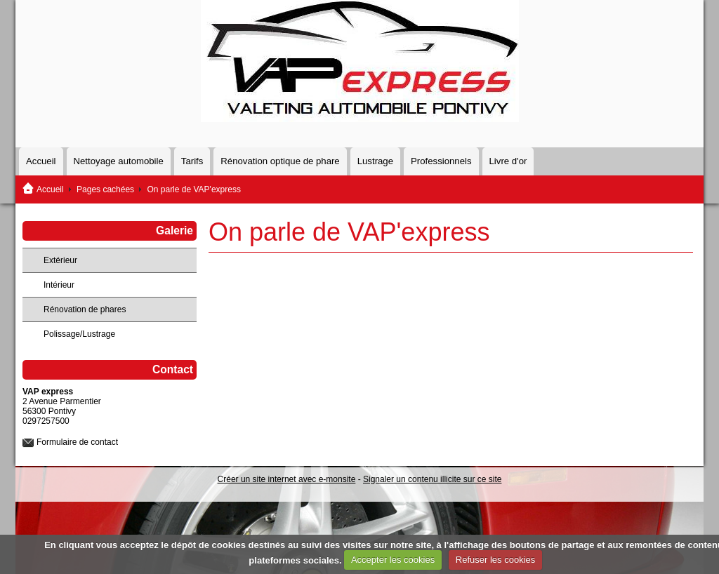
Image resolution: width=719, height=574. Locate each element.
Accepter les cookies (393, 559)
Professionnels (441, 161)
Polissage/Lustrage (79, 334)
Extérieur (60, 260)
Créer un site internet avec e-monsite (287, 479)
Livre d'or (508, 161)
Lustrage (375, 161)
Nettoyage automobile (119, 161)
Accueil (41, 161)
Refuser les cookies (495, 559)
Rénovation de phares (85, 309)
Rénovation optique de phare (279, 161)
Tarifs (192, 161)
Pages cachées (105, 189)
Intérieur (59, 285)
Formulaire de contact (77, 442)
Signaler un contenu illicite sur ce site (432, 479)
